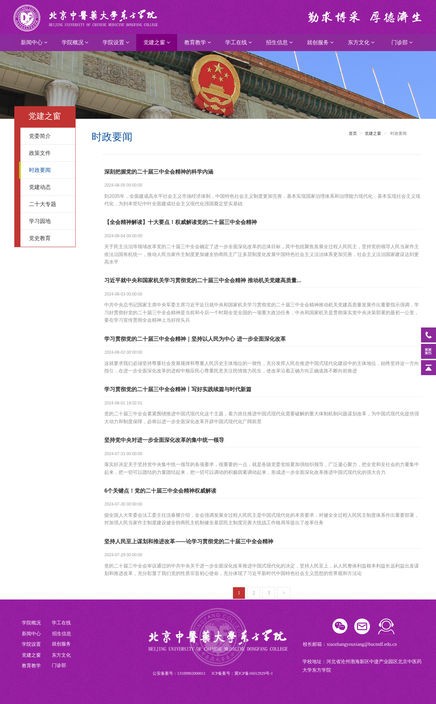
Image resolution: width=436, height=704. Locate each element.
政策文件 (49, 153)
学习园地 (49, 221)
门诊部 (401, 42)
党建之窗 (156, 42)
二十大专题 (49, 204)
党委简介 (49, 136)
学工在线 (238, 42)
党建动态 (49, 187)
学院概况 (75, 42)
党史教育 (49, 238)
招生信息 (279, 42)
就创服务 (320, 42)
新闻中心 (34, 42)
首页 (353, 133)
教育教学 (197, 42)
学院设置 (116, 42)
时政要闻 (49, 170)
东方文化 (361, 42)
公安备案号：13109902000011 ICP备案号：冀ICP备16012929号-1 (213, 673)
